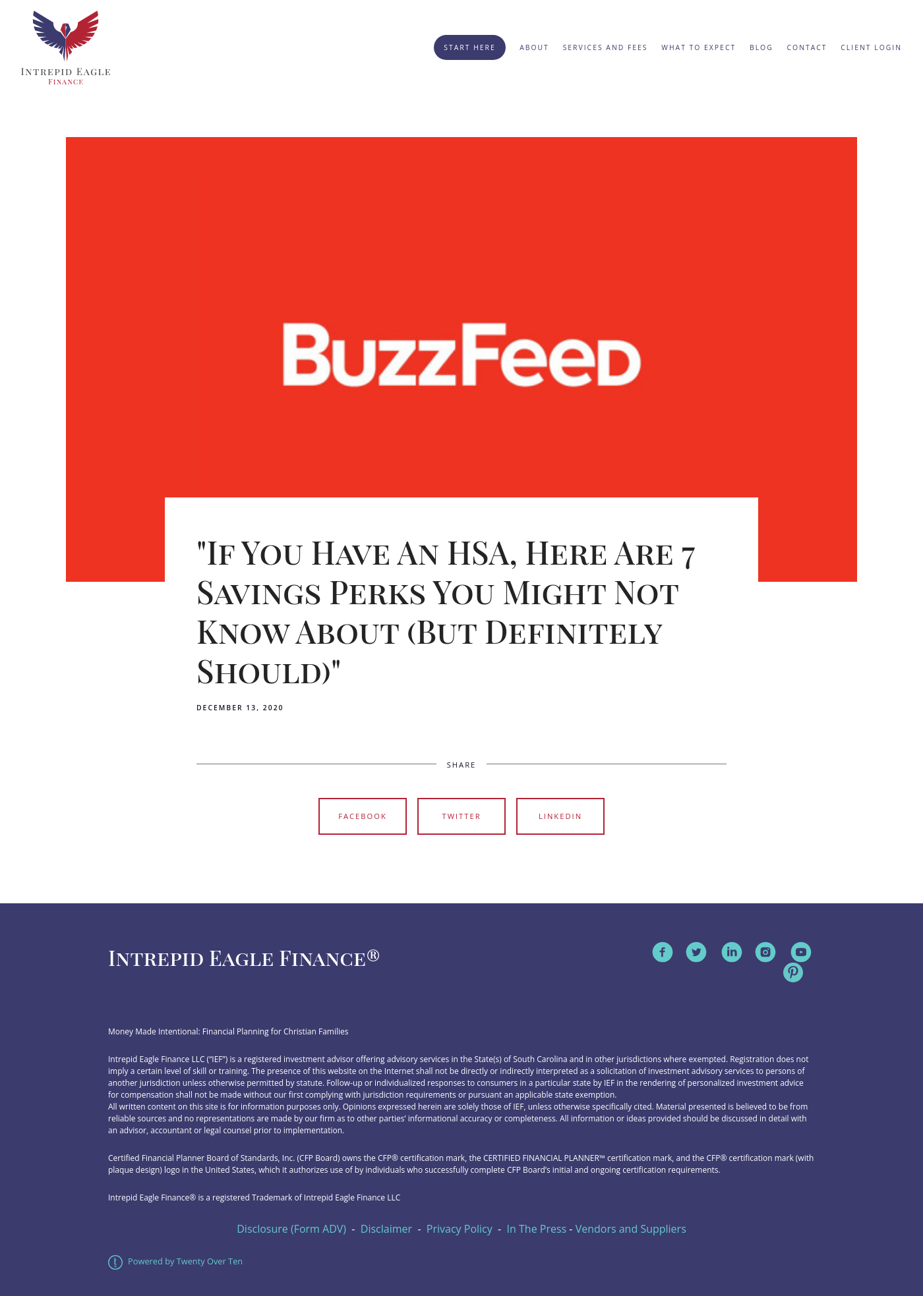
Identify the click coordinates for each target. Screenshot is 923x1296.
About (534, 47)
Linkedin (560, 816)
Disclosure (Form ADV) (291, 1229)
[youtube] (801, 952)
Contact (807, 47)
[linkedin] (731, 952)
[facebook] (662, 952)
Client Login (871, 47)
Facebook (362, 816)
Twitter (461, 816)
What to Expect (698, 47)
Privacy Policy (459, 1229)
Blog (761, 47)
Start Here (469, 47)
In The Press (537, 1229)
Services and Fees (605, 47)
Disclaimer (386, 1229)
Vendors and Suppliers (631, 1229)
